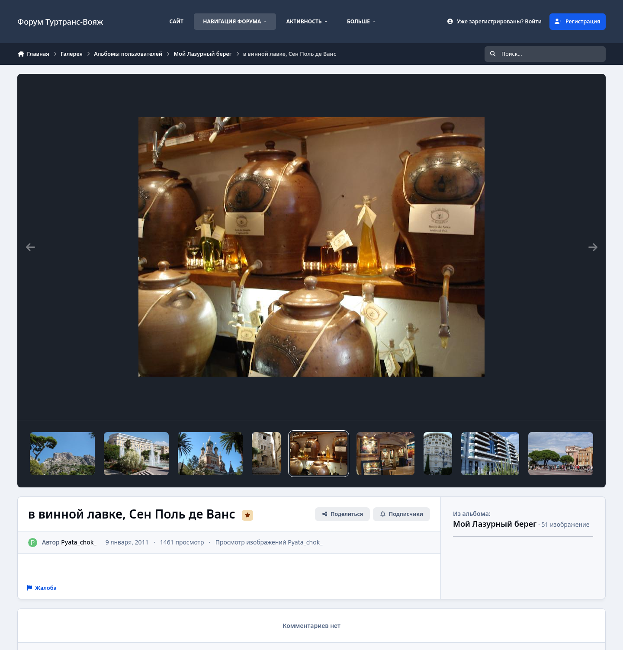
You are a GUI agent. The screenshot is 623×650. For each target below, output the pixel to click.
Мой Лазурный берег (494, 524)
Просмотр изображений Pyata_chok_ (269, 542)
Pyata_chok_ (78, 542)
